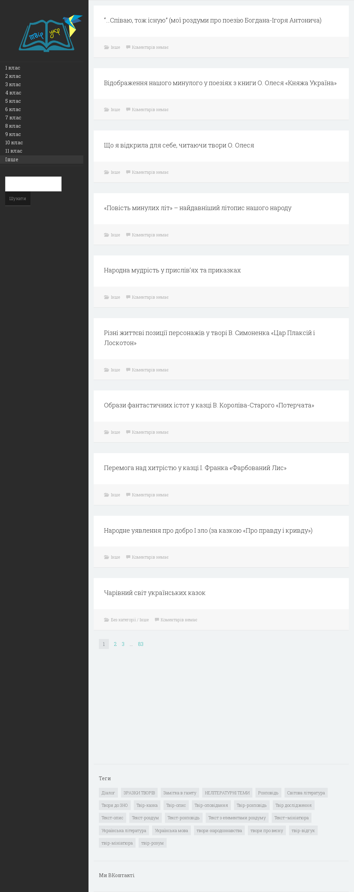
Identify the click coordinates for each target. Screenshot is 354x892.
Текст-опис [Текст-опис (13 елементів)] (112, 817)
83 (140, 644)
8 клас (13, 126)
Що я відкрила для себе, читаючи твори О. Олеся (179, 145)
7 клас (13, 117)
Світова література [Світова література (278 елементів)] (306, 792)
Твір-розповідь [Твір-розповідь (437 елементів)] (252, 805)
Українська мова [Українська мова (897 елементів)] (171, 830)
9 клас (13, 134)
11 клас (13, 150)
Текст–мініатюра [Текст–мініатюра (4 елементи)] (291, 817)
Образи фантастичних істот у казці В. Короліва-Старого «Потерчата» (209, 405)
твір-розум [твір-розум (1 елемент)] (152, 843)
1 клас (12, 67)
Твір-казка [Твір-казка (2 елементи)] (147, 805)
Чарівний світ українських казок (155, 592)
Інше (11, 159)
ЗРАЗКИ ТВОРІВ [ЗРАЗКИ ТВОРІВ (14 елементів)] (139, 792)
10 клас (14, 142)
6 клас (13, 109)
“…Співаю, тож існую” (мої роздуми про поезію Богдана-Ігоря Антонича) (213, 20)
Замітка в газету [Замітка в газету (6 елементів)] (180, 792)
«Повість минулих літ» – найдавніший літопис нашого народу (197, 208)
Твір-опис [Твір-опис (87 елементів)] (176, 805)
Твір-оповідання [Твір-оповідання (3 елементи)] (211, 805)
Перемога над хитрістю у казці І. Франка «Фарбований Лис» (195, 467)
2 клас (13, 76)
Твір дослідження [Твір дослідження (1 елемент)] (294, 805)
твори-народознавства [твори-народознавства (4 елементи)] (219, 830)
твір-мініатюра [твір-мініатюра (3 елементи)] (117, 843)
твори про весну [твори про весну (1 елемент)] (267, 830)
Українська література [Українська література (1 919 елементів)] (124, 830)
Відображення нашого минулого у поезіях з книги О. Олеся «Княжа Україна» (220, 83)
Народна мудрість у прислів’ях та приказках (172, 270)
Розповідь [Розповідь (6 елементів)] (268, 792)
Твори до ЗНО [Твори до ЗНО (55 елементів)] (115, 805)
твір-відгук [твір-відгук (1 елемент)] (303, 830)
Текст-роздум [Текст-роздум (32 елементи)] (145, 817)
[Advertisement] (151, 711)
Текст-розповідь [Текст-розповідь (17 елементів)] (184, 817)
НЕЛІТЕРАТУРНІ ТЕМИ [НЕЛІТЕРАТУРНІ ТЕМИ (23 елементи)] (227, 792)
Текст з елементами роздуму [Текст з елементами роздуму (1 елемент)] (237, 817)
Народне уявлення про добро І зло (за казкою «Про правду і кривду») (208, 530)
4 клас (13, 92)
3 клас (13, 84)
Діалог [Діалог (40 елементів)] (108, 792)
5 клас (13, 101)
